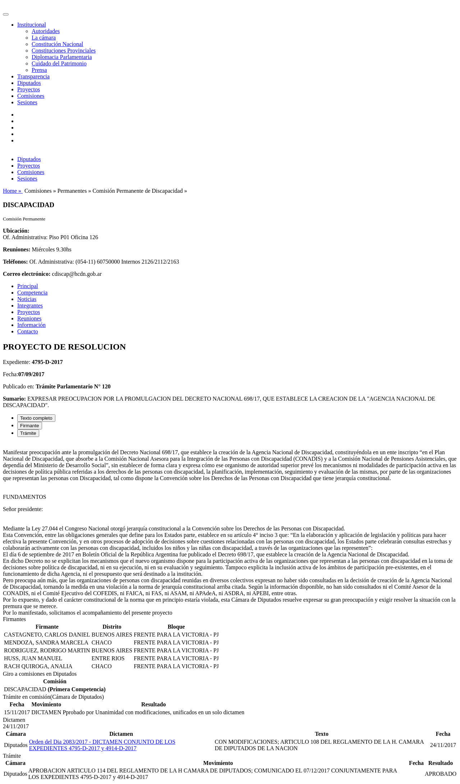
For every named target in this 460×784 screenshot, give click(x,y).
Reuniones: (16, 249)
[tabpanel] (230, 529)
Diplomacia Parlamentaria (62, 57)
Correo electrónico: (27, 274)
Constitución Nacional (57, 44)
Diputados (29, 83)
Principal (27, 286)
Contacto (27, 331)
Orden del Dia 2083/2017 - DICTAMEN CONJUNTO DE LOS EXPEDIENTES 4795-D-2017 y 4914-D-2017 (102, 745)
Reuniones (29, 318)
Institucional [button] (31, 25)
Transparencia (33, 76)
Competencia (32, 293)
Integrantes (30, 305)
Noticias (26, 299)
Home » (13, 191)
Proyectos (28, 89)
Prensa (39, 70)
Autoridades (46, 31)
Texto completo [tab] (36, 418)
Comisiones (31, 96)
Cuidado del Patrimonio (59, 63)
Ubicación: (16, 231)
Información (31, 325)
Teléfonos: (15, 262)
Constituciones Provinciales (64, 50)
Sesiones (27, 102)
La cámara (44, 38)
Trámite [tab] (28, 433)
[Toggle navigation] (6, 14)
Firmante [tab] (29, 425)
